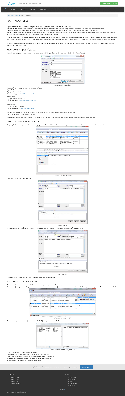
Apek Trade (15, 379)
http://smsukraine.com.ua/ (26, 108)
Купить (115, 3)
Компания (43, 9)
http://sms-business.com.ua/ (27, 100)
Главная (10, 15)
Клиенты (22, 9)
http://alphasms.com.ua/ (26, 94)
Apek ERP (15, 381)
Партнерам (73, 383)
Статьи (17, 15)
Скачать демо (105, 3)
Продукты (13, 9)
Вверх (62, 390)
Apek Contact (16, 383)
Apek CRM (15, 377)
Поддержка (32, 9)
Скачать (72, 379)
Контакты (72, 385)
